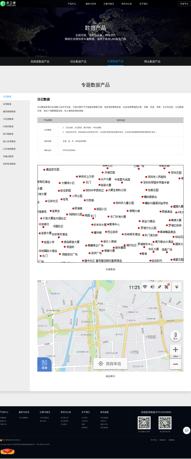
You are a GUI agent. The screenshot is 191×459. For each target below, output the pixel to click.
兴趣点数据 (8, 156)
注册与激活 (109, 4)
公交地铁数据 (9, 149)
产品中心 (72, 4)
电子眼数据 (8, 134)
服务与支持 (91, 4)
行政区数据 (8, 126)
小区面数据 (8, 119)
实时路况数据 (9, 164)
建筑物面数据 (9, 111)
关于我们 (143, 4)
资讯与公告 (126, 4)
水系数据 (7, 104)
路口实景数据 (9, 141)
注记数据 (7, 96)
